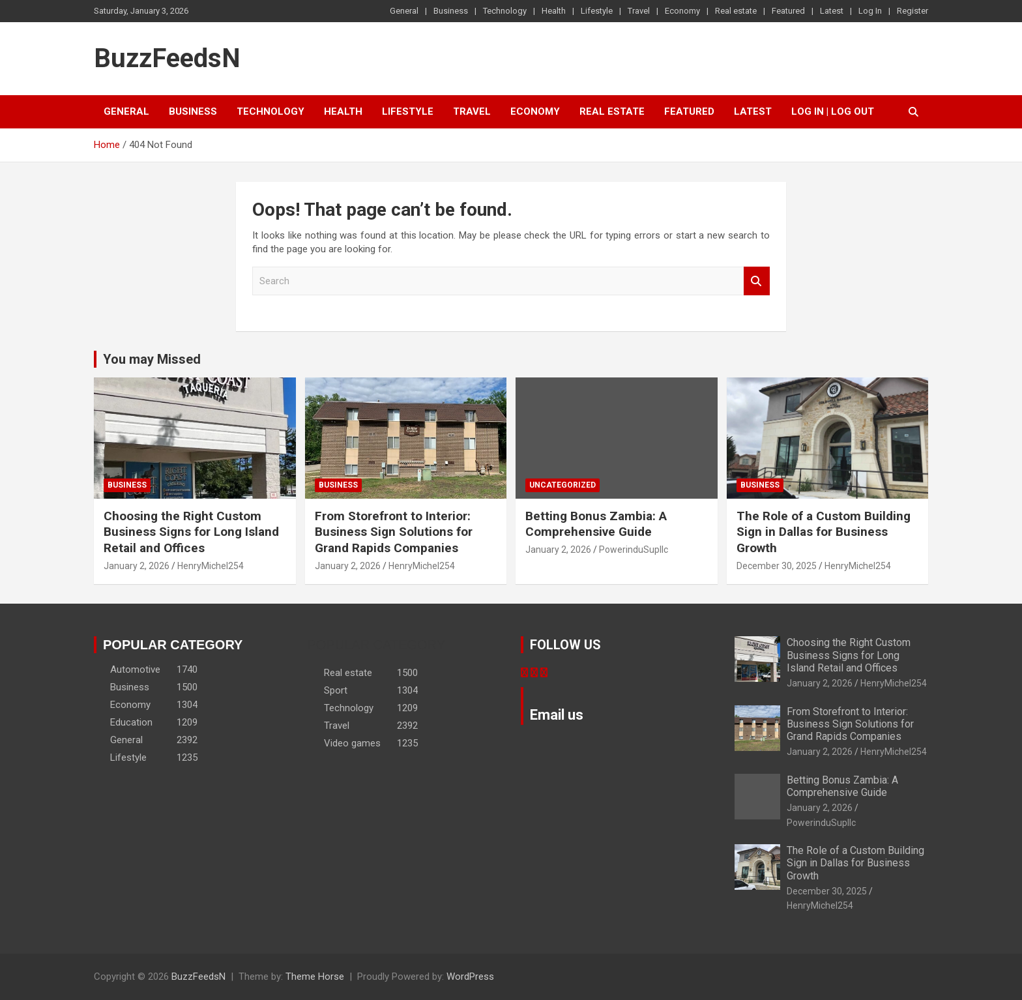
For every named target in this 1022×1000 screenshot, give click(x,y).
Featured (788, 11)
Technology (505, 11)
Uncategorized (562, 485)
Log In (870, 11)
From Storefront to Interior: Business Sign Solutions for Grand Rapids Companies (394, 531)
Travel (639, 11)
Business (450, 11)
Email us (556, 715)
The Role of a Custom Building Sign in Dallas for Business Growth (824, 531)
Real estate (736, 11)
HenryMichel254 (210, 566)
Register (912, 11)
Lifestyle (597, 11)
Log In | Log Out (832, 111)
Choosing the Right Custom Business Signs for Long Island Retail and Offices (191, 531)
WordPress (470, 976)
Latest (831, 11)
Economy (682, 11)
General (404, 11)
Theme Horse (314, 976)
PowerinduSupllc (633, 549)
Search (757, 281)
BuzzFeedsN (167, 58)
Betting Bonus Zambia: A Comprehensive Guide (596, 524)
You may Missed (152, 359)
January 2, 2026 (136, 566)
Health (554, 11)
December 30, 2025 (777, 566)
